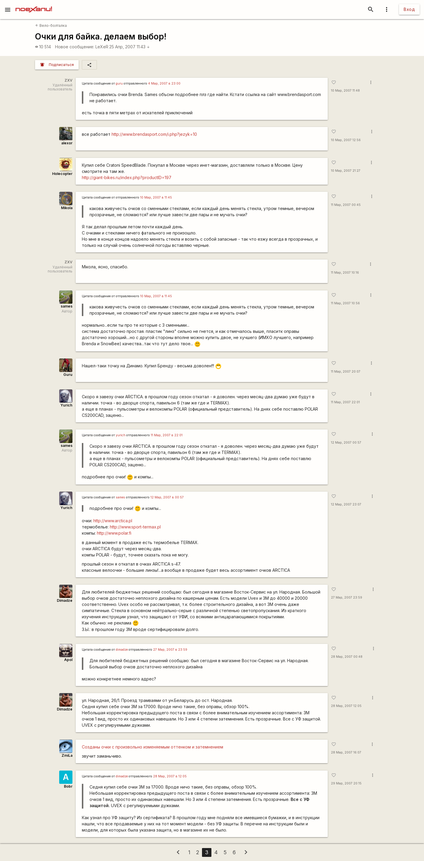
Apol (68, 659)
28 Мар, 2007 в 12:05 (170, 776)
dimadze (122, 650)
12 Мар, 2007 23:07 (346, 504)
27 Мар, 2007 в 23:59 (170, 650)
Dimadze (64, 600)
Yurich (66, 405)
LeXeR (101, 46)
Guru (67, 374)
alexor (66, 143)
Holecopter (62, 173)
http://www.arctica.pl (112, 520)
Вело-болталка (51, 25)
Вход (409, 9)
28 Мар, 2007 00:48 (346, 657)
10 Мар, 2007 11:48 (345, 90)
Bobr (68, 786)
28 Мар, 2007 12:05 (346, 706)
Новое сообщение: (74, 46)
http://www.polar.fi (114, 533)
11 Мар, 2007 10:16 (345, 273)
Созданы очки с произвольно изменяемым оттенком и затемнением (152, 746)
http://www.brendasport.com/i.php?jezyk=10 (154, 134)
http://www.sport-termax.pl (135, 526)
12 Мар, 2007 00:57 (346, 442)
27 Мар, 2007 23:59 (346, 597)
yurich (120, 435)
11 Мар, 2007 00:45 (346, 205)
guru (119, 83)
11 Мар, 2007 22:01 (345, 402)
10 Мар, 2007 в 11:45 (156, 197)
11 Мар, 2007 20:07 (345, 372)
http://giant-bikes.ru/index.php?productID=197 (126, 177)
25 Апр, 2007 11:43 (129, 46)
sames (66, 306)
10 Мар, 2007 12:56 (346, 140)
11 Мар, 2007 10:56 (345, 303)
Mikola (66, 208)
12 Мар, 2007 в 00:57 (167, 497)
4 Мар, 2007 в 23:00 (164, 83)
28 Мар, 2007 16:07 (346, 752)
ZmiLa (67, 755)
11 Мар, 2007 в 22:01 (167, 435)
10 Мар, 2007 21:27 (345, 171)
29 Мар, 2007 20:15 (346, 783)
